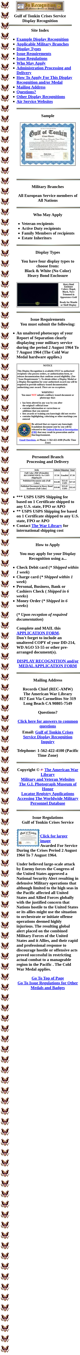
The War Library (46, 525)
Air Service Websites (35, 101)
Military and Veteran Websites (48, 779)
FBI (34, 432)
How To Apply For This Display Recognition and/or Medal (44, 80)
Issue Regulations (32, 58)
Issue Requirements (34, 53)
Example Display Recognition (43, 39)
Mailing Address (31, 87)
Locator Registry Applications (47, 793)
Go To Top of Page (48, 978)
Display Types (29, 48)
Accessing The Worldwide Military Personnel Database (47, 800)
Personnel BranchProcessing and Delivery (48, 459)
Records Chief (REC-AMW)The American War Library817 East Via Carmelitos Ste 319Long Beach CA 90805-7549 (48, 696)
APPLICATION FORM (38, 633)
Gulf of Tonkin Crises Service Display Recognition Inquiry (48, 737)
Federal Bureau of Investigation (62, 429)
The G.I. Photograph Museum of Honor (48, 786)
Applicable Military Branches (43, 44)
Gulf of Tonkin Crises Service (40, 16)
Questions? (26, 91)
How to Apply (48, 544)
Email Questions (27, 440)
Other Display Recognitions (41, 96)
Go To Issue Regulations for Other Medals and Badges (48, 985)
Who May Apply (31, 63)
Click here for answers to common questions (48, 723)
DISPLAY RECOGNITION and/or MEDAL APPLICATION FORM (48, 663)
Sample (47, 115)
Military (39, 186)
